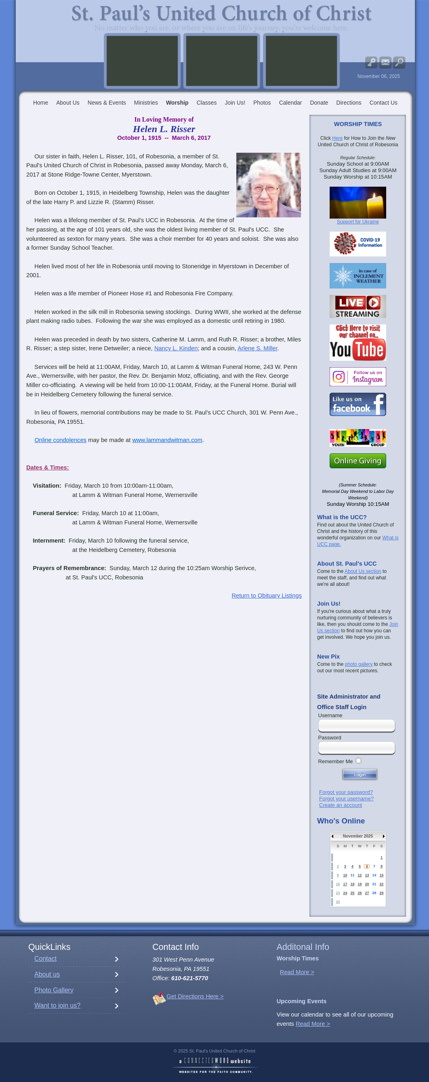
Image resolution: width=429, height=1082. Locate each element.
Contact (45, 958)
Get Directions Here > (194, 996)
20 (367, 884)
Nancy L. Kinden (176, 348)
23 (338, 893)
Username (330, 715)
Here (337, 138)
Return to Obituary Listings (266, 595)
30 (338, 902)
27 (367, 893)
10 (345, 875)
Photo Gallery (54, 990)
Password (329, 738)
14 (374, 875)
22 (381, 884)
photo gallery (359, 664)
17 (345, 884)
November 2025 (358, 836)
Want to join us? (57, 1005)
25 (352, 893)
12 (360, 875)
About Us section (363, 571)
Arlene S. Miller (258, 348)
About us (47, 974)
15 (381, 875)
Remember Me (335, 761)
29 (381, 893)
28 (374, 893)
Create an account (340, 805)
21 (374, 884)
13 (367, 875)
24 (345, 893)
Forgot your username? (346, 799)
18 (352, 884)
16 (338, 884)
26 (360, 893)
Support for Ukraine (358, 222)
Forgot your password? (346, 792)
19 (360, 884)
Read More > (297, 972)
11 (352, 875)
